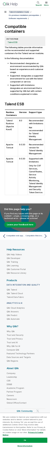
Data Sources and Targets (19, 357)
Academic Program (15, 388)
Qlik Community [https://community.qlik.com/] (25, 411)
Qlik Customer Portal (16, 269)
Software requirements (18, 18)
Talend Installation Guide (19, 12)
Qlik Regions (12, 361)
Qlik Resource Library (16, 273)
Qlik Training (12, 262)
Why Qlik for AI (13, 346)
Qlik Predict (12, 315)
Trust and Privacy (15, 339)
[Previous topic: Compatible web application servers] (13, 236)
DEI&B (9, 384)
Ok (25, 440)
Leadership (12, 377)
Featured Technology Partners (21, 353)
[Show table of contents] (5, 11)
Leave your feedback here (20, 224)
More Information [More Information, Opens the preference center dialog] (24, 446)
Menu (46, 5)
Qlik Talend (12, 290)
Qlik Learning (13, 265)
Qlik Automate (13, 319)
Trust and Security (15, 335)
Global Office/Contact (16, 403)
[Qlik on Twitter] (38, 411)
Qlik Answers (13, 311)
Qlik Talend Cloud (15, 293)
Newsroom (12, 399)
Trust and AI (12, 342)
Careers (10, 395)
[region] (25, 431)
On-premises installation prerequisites (24, 15)
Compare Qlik (13, 350)
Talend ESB (12, 42)
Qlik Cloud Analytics (16, 308)
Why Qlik (11, 331)
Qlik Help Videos (14, 254)
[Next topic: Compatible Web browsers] (36, 236)
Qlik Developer (13, 258)
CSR (8, 381)
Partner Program (14, 392)
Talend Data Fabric (15, 297)
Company (11, 373)
